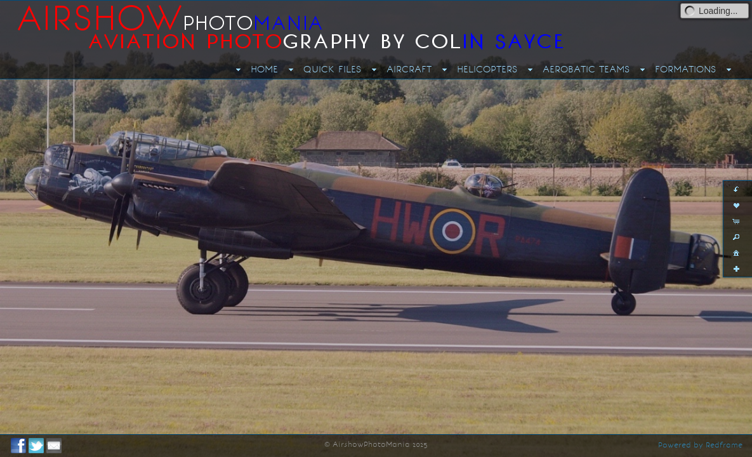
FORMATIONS (685, 69)
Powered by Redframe (700, 444)
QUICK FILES (332, 69)
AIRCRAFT (409, 69)
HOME (264, 69)
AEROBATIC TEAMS (586, 69)
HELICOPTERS (487, 69)
